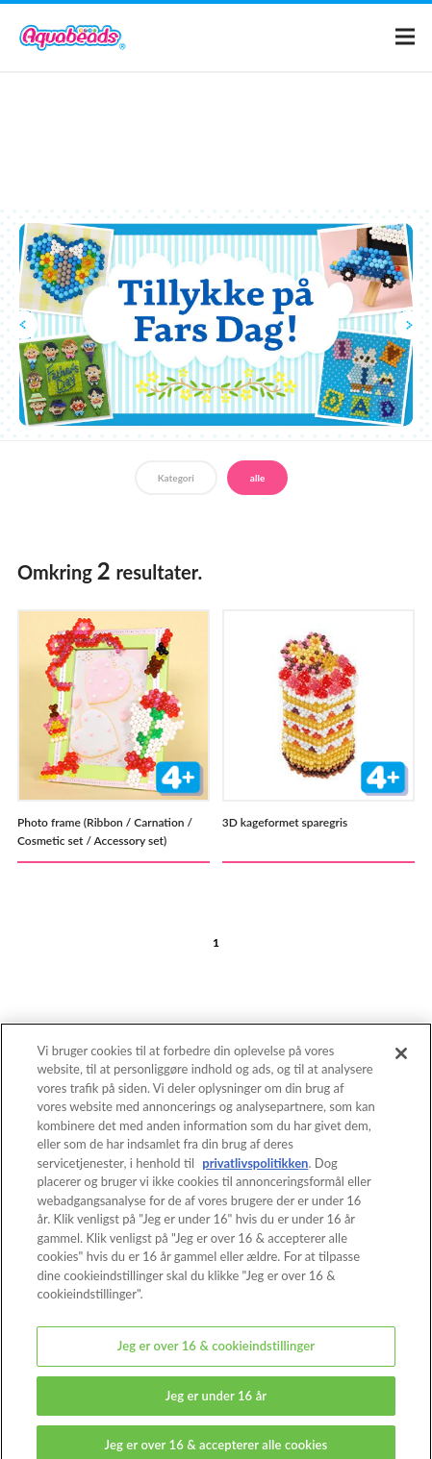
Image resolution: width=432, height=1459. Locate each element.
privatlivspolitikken (255, 1171)
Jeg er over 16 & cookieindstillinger (216, 1354)
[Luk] (401, 1062)
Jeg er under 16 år (216, 1404)
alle (257, 477)
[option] (216, 325)
